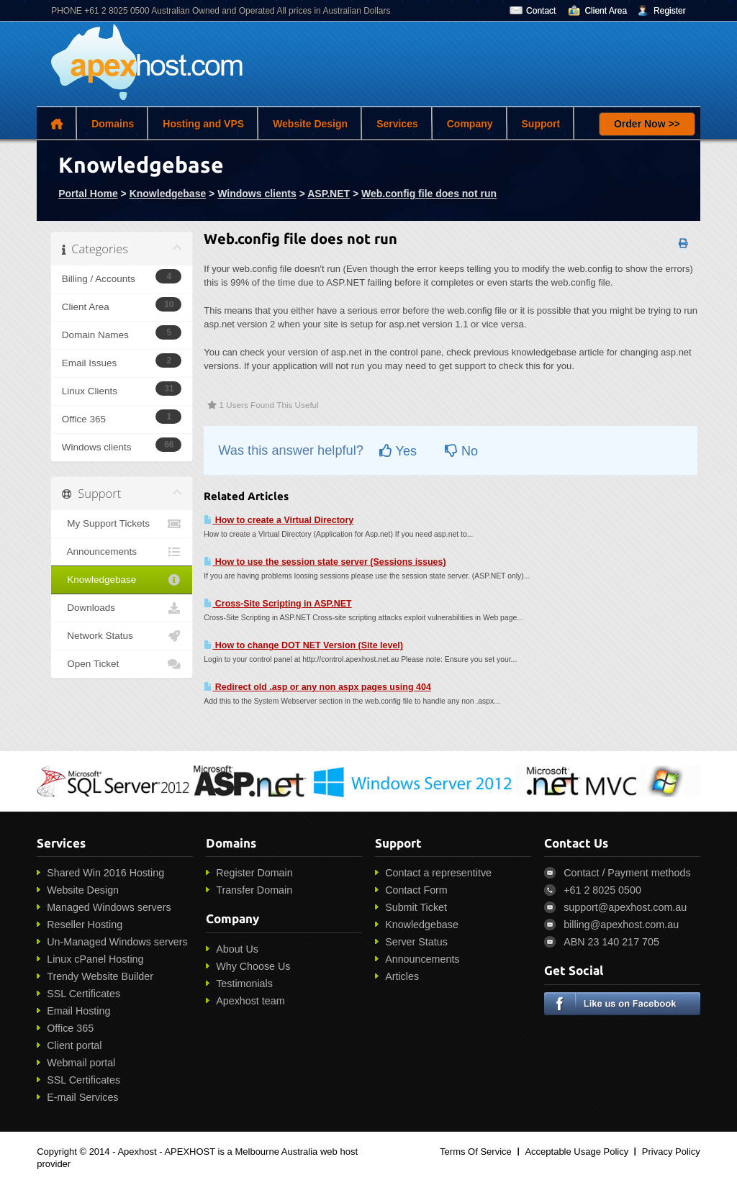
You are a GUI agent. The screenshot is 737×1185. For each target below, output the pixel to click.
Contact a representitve (438, 872)
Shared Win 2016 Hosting (105, 872)
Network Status (122, 636)
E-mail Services (82, 1097)
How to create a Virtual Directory (278, 520)
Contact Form (416, 890)
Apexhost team (250, 1001)
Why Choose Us (253, 966)
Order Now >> (647, 124)
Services (397, 124)
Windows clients (257, 193)
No (461, 451)
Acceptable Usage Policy (576, 1151)
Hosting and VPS (203, 124)
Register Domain (254, 872)
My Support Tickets (122, 523)
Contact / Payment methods (627, 872)
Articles (402, 976)
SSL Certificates (83, 993)
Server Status (416, 942)
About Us (237, 949)
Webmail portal (81, 1062)
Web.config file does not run (429, 193)
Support (541, 124)
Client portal (74, 1045)
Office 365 (70, 1028)
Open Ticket (122, 664)
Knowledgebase (168, 193)
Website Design (310, 124)
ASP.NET (328, 193)
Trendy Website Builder (100, 976)
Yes (398, 451)
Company (470, 124)
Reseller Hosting (84, 924)
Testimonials (244, 983)
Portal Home (87, 193)
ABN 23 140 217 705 (611, 942)
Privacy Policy (671, 1151)
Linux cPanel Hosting (95, 959)
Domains (112, 124)
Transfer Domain (254, 890)
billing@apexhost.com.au (621, 924)
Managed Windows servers (109, 907)
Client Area (605, 11)
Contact (541, 11)
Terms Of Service (476, 1151)
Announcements (122, 551)
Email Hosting (78, 1011)
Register (670, 11)
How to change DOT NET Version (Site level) (303, 645)
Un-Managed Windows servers (117, 942)
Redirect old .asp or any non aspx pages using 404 (317, 687)
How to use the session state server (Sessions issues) (325, 562)
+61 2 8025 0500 (602, 890)
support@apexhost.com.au (625, 907)
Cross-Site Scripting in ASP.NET (277, 604)
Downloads (122, 608)
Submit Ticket (416, 907)
